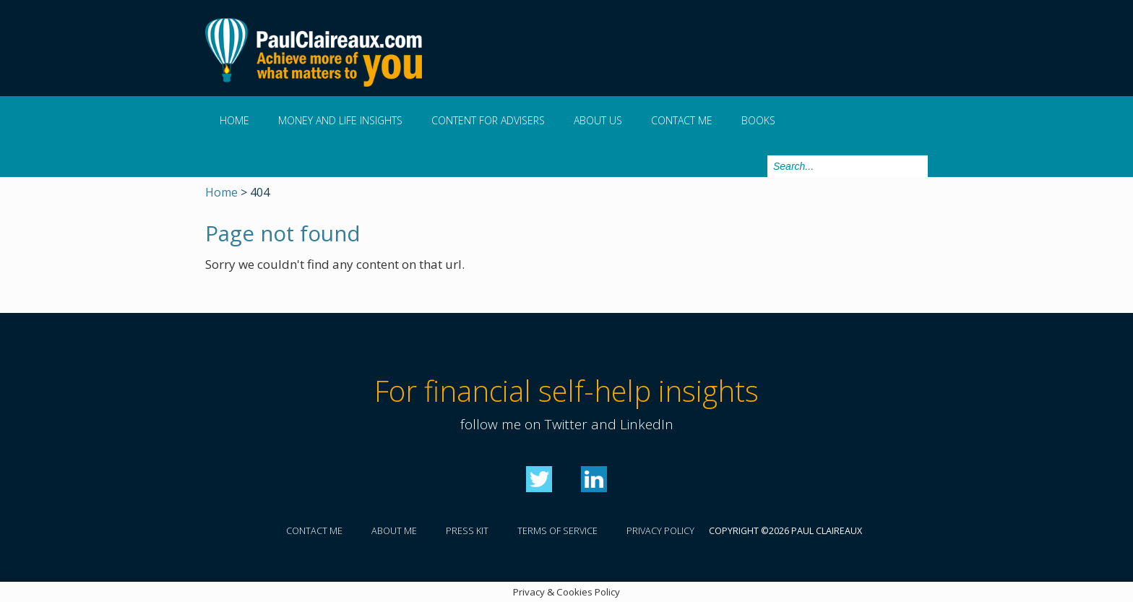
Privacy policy (660, 531)
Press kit (467, 531)
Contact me (681, 120)
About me (394, 531)
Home (234, 120)
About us (598, 120)
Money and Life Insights (340, 120)
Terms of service (557, 531)
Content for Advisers (488, 120)
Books (758, 120)
